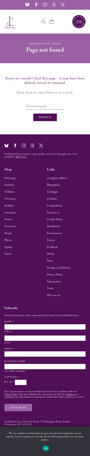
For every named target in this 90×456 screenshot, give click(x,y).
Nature (8, 219)
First (8, 332)
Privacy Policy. (11, 394)
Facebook (36, 5)
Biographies (53, 185)
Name (9, 322)
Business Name (14, 362)
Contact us (53, 212)
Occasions (10, 226)
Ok (45, 448)
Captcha (11, 377)
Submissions (54, 281)
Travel (7, 254)
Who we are (54, 295)
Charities (52, 199)
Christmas (10, 199)
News (50, 261)
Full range (10, 178)
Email (9, 349)
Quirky (8, 247)
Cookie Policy (55, 219)
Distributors (53, 226)
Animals (9, 185)
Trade (50, 288)
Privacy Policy (55, 274)
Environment (54, 233)
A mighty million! (57, 178)
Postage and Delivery (59, 268)
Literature (10, 212)
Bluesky (27, 5)
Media (50, 254)
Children (9, 192)
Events (51, 240)
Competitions (54, 205)
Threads (54, 5)
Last (7, 343)
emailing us (70, 394)
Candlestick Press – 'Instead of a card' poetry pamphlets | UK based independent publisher (9, 21)
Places (8, 240)
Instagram (45, 5)
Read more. (21, 157)
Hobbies (9, 205)
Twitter (63, 5)
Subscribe (18, 408)
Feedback (52, 247)
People (8, 233)
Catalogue (52, 192)
